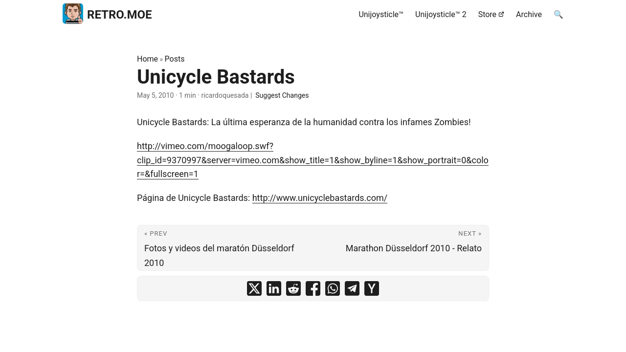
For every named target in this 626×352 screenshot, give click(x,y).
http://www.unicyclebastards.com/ (320, 198)
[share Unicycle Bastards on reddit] (293, 288)
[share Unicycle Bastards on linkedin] (274, 288)
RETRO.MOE (107, 13)
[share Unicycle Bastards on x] (254, 288)
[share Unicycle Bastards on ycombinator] (371, 288)
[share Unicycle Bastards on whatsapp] (332, 288)
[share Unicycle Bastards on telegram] (352, 288)
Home (147, 59)
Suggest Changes (282, 95)
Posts (175, 59)
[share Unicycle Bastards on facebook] (313, 288)
